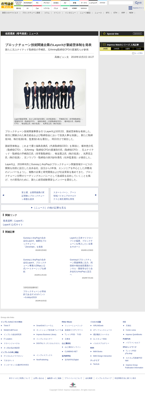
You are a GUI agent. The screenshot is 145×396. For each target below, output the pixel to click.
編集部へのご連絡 (54, 378)
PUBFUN (126, 339)
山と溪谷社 (66, 343)
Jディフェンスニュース (102, 330)
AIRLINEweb (98, 326)
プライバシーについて (73, 378)
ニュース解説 (85, 13)
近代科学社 (66, 356)
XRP (123, 13)
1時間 (105, 49)
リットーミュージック (74, 326)
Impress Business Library (46, 334)
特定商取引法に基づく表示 (125, 378)
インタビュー (70, 13)
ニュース (98, 13)
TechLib (96, 364)
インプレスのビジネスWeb (11, 322)
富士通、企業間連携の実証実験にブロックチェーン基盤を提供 (33, 195)
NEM (131, 13)
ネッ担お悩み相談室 (12, 348)
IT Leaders (8, 339)
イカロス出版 (95, 322)
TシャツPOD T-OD (73, 334)
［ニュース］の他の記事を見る (49, 207)
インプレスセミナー (44, 339)
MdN (92, 348)
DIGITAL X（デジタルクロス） (48, 343)
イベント (57, 13)
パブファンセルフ (133, 343)
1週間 (127, 49)
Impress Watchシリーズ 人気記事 (123, 45)
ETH (115, 13)
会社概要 (88, 378)
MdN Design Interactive (102, 356)
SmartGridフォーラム (44, 326)
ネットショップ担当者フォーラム (49, 330)
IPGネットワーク (130, 347)
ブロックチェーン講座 (31, 13)
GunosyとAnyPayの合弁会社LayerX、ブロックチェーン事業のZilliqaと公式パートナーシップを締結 (34, 265)
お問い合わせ (38, 378)
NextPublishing (42, 360)
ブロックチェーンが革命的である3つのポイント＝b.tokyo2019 (34, 294)
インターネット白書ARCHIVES (16, 365)
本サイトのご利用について (19, 378)
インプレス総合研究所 (12, 334)
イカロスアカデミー (101, 343)
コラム (47, 13)
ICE (124, 322)
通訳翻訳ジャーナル (101, 334)
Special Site (113, 34)
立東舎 (67, 339)
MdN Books (97, 352)
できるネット (9, 360)
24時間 (116, 49)
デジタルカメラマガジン (13, 356)
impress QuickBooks (134, 334)
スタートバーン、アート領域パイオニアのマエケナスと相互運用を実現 (64, 195)
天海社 (128, 326)
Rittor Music (67, 322)
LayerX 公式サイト (13, 224)
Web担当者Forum (11, 330)
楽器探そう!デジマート (74, 330)
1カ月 (138, 49)
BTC (107, 13)
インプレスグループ (104, 378)
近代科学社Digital (72, 360)
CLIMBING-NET (71, 352)
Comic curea (131, 330)
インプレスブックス (44, 355)
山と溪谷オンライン (73, 347)
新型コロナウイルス (10, 13)
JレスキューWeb (100, 339)
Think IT (7, 326)
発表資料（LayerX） (14, 220)
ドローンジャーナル (12, 343)
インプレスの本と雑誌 (9, 352)
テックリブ (94, 360)
